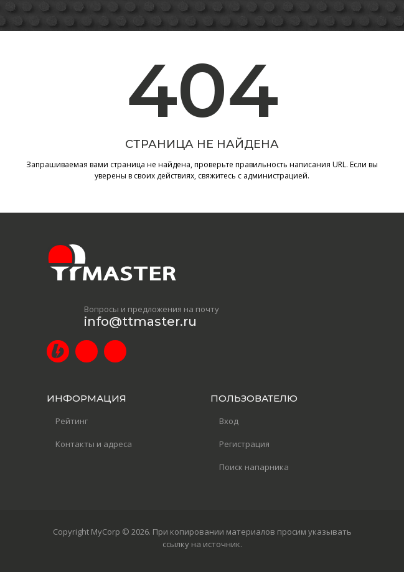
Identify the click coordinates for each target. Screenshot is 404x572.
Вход (228, 421)
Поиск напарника (254, 467)
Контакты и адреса (93, 444)
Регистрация (244, 444)
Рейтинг (71, 421)
